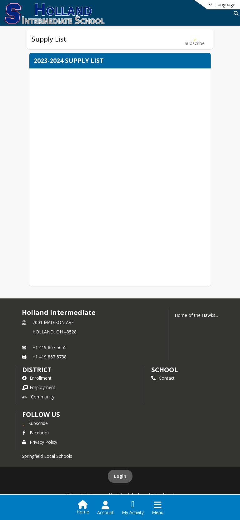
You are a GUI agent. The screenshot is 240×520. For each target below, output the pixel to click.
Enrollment (37, 378)
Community (38, 397)
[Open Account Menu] (105, 508)
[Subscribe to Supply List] (194, 39)
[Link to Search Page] (234, 13)
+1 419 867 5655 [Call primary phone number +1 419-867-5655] (49, 347)
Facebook (36, 433)
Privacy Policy (39, 442)
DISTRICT (37, 369)
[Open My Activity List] (133, 508)
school (164, 369)
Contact (163, 378)
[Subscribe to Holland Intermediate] (35, 423)
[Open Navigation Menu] (157, 508)
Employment (38, 387)
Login (120, 476)
